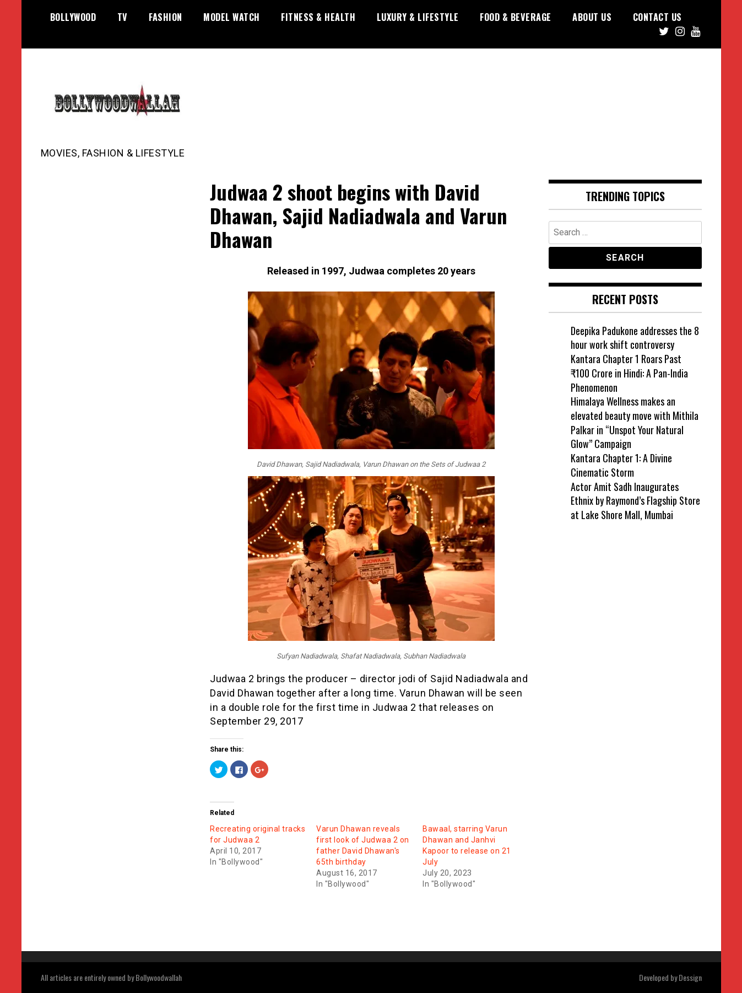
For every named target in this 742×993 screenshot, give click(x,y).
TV (122, 17)
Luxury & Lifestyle (418, 17)
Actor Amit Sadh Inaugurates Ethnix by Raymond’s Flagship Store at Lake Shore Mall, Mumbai (635, 500)
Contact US (657, 17)
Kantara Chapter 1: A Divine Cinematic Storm (621, 465)
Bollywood (73, 17)
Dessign (690, 977)
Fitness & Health (318, 17)
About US (591, 17)
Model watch (231, 17)
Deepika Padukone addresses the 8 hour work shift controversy (635, 337)
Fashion (165, 17)
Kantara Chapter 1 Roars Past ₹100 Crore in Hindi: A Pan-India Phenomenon (629, 373)
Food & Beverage (515, 17)
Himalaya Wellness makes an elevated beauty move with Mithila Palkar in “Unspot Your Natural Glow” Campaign (634, 422)
